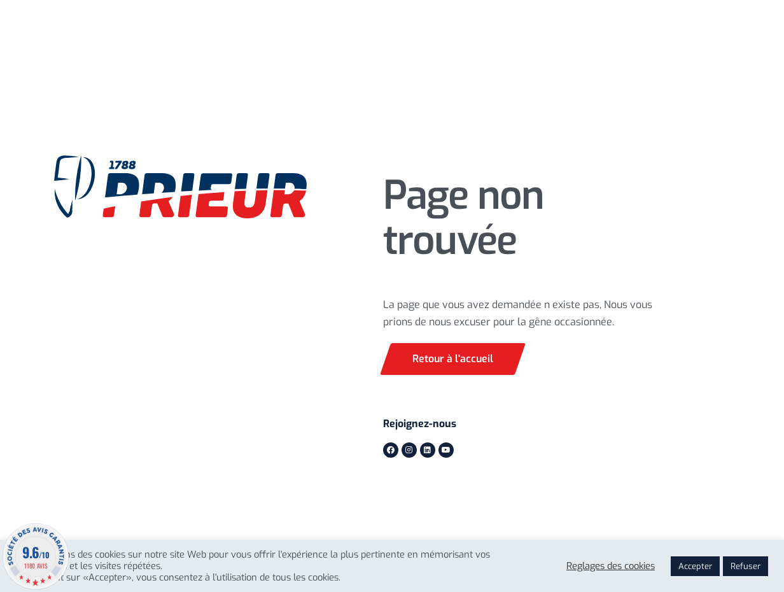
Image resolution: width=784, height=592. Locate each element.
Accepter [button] (695, 566)
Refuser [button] (745, 566)
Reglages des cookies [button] (610, 566)
